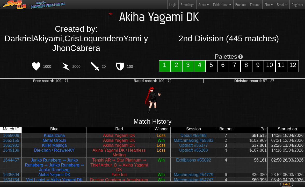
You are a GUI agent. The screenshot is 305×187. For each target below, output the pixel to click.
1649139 (11, 150)
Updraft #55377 (193, 145)
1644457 (11, 160)
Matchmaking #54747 (193, 180)
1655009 (11, 135)
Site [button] (267, 4)
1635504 (11, 174)
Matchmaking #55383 (193, 140)
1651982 (11, 145)
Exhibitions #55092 (193, 160)
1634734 (11, 180)
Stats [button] (202, 4)
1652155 (11, 140)
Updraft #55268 (193, 150)
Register (297, 4)
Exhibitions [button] (220, 4)
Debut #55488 (193, 135)
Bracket (240, 4)
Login (173, 4)
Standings (187, 5)
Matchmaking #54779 (193, 174)
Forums (255, 4)
